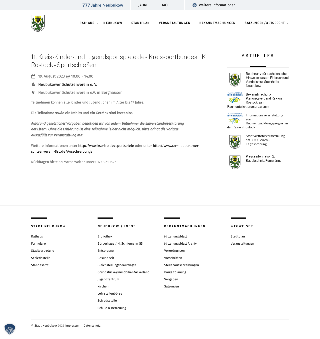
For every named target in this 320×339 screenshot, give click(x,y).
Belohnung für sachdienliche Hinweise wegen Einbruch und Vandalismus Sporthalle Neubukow (267, 80)
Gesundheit (106, 258)
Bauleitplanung (175, 272)
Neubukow (112, 23)
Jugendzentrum (108, 279)
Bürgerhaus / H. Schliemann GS (120, 243)
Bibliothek (105, 236)
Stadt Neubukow (45, 325)
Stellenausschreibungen (181, 265)
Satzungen (171, 286)
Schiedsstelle (40, 258)
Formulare (38, 243)
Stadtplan (140, 23)
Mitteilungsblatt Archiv (180, 243)
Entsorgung (106, 251)
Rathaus (87, 23)
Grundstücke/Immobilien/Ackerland (124, 272)
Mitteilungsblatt (175, 236)
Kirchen (103, 286)
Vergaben (171, 279)
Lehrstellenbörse (110, 293)
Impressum (72, 325)
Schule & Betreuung (112, 308)
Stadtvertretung (42, 251)
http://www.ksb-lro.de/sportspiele (106, 146)
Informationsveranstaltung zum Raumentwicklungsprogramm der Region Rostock (257, 121)
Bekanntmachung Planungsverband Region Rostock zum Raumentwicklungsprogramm (254, 100)
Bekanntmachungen (217, 23)
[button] (10, 329)
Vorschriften (173, 258)
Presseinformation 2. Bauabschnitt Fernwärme (264, 158)
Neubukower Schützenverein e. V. (67, 84)
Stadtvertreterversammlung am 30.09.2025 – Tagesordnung (265, 140)
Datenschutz (92, 325)
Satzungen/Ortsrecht (265, 23)
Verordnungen (174, 251)
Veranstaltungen (174, 23)
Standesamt (39, 265)
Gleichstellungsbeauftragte (117, 265)
